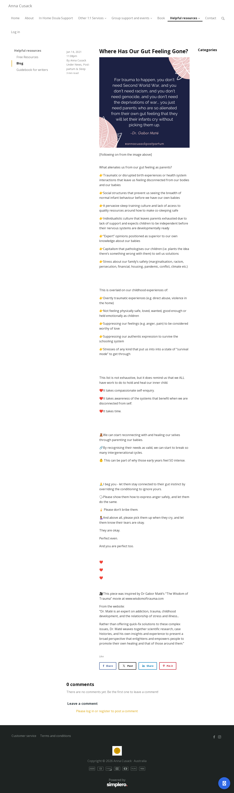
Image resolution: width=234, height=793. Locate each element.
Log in (15, 32)
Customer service (24, 736)
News (78, 64)
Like (101, 656)
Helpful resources (27, 50)
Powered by (70, 783)
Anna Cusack (20, 5)
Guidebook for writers (32, 70)
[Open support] (224, 783)
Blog (20, 63)
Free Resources (27, 57)
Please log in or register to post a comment (107, 711)
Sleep (82, 69)
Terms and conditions (55, 736)
